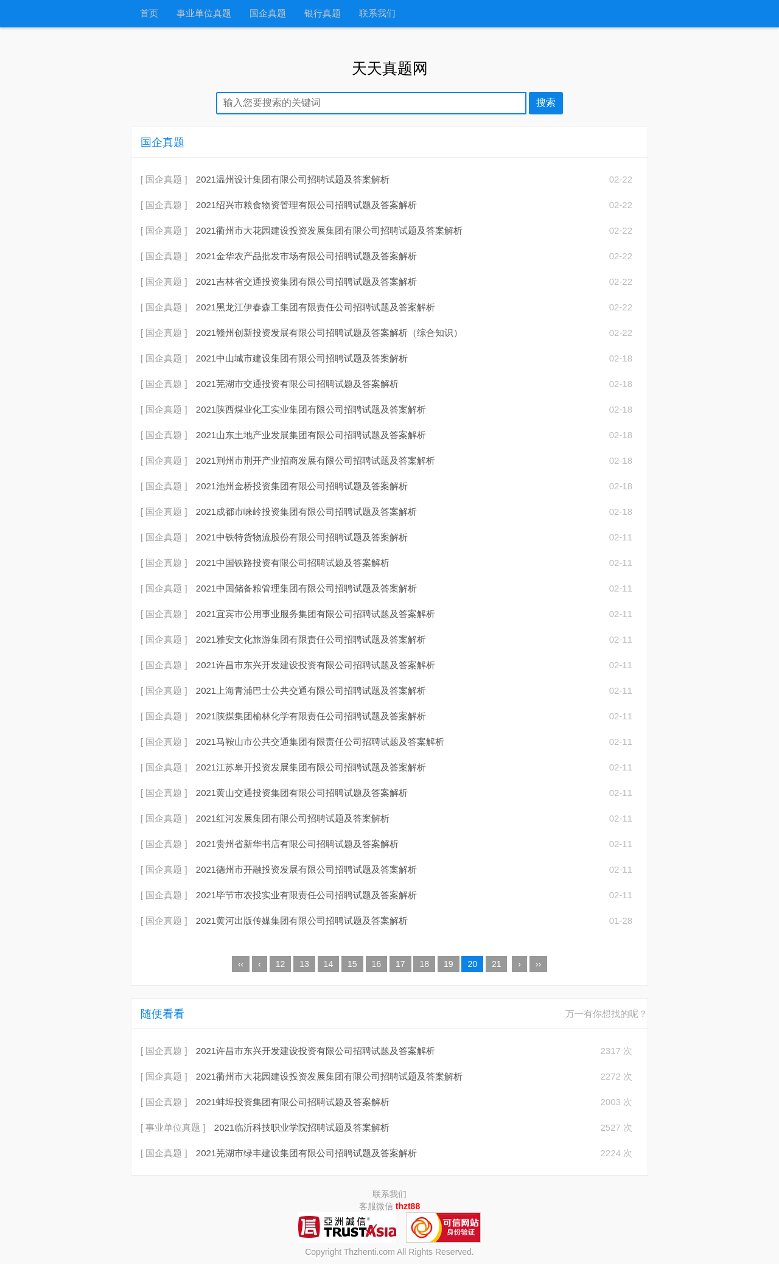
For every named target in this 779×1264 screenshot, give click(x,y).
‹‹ (240, 964)
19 (448, 964)
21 (496, 964)
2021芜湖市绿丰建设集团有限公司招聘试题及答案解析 (306, 1153)
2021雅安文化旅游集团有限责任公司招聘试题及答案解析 (311, 639)
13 (304, 964)
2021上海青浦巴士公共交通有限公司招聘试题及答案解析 (311, 690)
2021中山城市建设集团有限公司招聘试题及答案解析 (302, 358)
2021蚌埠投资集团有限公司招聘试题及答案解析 (293, 1102)
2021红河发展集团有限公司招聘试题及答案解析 (293, 818)
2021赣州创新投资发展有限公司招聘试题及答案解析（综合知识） (329, 332)
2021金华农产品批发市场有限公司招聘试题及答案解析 (306, 256)
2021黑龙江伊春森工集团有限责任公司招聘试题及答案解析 (315, 307)
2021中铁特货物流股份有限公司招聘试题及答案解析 (302, 537)
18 (424, 964)
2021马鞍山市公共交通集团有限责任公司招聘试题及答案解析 (320, 741)
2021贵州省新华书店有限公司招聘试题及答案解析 (297, 844)
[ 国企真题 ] (164, 179)
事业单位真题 (203, 14)
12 (280, 964)
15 (352, 964)
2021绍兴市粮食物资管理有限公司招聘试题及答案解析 (306, 205)
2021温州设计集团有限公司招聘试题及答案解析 (293, 179)
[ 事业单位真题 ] (173, 1127)
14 (329, 964)
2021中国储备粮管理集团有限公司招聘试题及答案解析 (306, 588)
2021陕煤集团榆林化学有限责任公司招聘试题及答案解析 (311, 716)
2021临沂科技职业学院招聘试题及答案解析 (302, 1127)
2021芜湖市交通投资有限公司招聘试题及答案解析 (297, 384)
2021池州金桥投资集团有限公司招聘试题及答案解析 (302, 486)
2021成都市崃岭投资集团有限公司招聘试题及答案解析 (306, 511)
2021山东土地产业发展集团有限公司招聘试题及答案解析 (311, 435)
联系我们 (377, 14)
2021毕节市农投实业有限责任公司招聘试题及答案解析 (306, 895)
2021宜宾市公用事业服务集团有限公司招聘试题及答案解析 (315, 614)
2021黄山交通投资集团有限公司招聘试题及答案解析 (302, 792)
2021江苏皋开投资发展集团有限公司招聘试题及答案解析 (311, 767)
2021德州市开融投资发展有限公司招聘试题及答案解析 (306, 869)
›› (538, 964)
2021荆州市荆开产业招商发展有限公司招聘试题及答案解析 (315, 460)
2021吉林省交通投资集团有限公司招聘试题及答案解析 (306, 281)
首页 (149, 14)
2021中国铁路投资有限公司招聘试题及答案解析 (293, 562)
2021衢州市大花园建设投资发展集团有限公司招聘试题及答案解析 (329, 230)
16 (377, 964)
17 (400, 964)
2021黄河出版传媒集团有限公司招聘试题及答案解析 (302, 920)
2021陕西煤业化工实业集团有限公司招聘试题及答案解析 (311, 409)
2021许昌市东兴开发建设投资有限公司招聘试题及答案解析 (315, 665)
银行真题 (322, 14)
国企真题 (268, 14)
